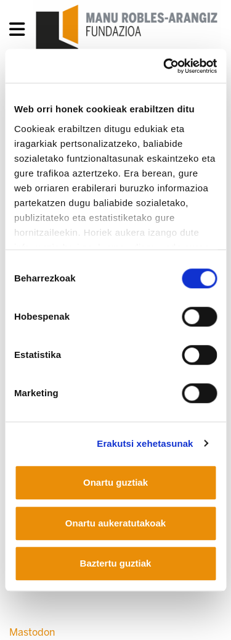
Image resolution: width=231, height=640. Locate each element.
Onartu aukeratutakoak (115, 523)
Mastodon (32, 632)
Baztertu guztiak (116, 563)
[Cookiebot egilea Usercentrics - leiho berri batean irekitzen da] (164, 66)
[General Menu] (20, 32)
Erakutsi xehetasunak (145, 443)
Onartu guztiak (115, 482)
